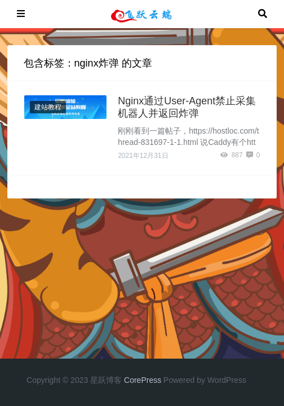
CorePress (142, 380)
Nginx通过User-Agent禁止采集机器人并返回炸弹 (187, 107)
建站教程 (47, 107)
